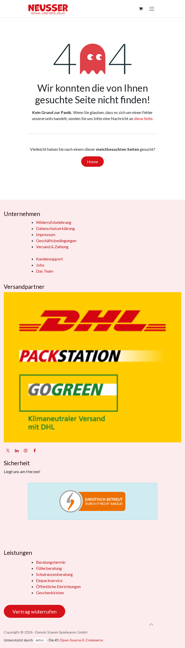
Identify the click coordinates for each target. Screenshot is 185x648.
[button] (151, 624)
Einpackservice (49, 580)
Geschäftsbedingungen (56, 240)
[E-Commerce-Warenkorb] (141, 8)
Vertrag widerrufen (34, 611)
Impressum (45, 234)
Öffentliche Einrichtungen (58, 586)
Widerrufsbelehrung (53, 222)
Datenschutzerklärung (55, 228)
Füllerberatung (49, 568)
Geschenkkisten (50, 592)
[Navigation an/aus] (151, 8)
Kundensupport (49, 258)
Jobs (40, 264)
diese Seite (143, 118)
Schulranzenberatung (54, 574)
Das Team (44, 271)
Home (92, 161)
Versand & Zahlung (52, 246)
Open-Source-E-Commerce (81, 640)
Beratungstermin (50, 562)
